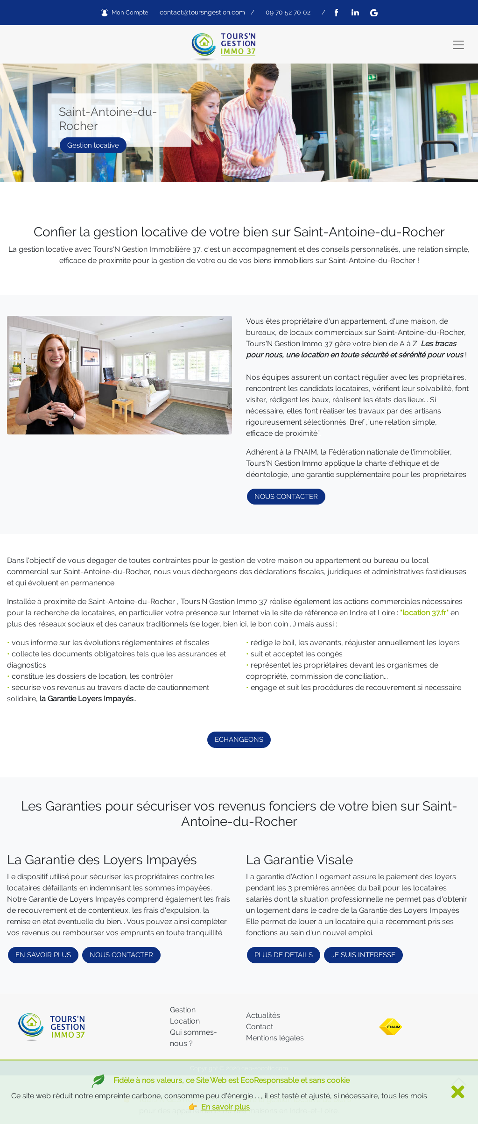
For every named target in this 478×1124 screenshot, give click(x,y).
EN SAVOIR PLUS (43, 955)
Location (185, 1021)
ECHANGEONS (239, 739)
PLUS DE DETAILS (283, 955)
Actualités (263, 1015)
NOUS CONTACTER (286, 496)
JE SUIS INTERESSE (363, 955)
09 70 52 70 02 (288, 12)
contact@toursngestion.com (202, 12)
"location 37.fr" (424, 612)
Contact (259, 1026)
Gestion (183, 1009)
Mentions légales (275, 1037)
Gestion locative (93, 145)
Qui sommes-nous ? (193, 1038)
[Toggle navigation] (458, 45)
